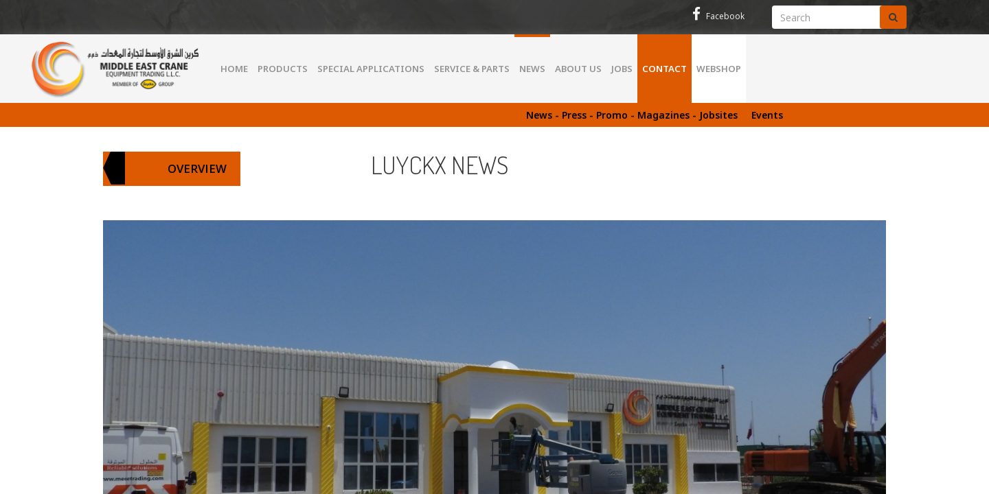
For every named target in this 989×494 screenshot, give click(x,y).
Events (767, 114)
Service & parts (472, 68)
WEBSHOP (718, 68)
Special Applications (370, 68)
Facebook (718, 16)
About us (578, 68)
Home (234, 68)
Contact (664, 68)
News (532, 68)
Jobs (622, 68)
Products (283, 68)
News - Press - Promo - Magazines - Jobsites (632, 114)
